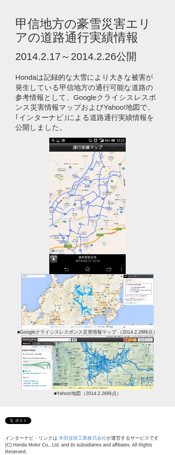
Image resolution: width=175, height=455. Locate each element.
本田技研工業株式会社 (82, 438)
